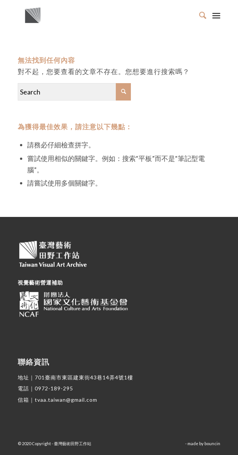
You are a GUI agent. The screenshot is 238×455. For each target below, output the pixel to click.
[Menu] (216, 15)
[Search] (199, 15)
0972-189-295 (54, 388)
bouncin (212, 443)
